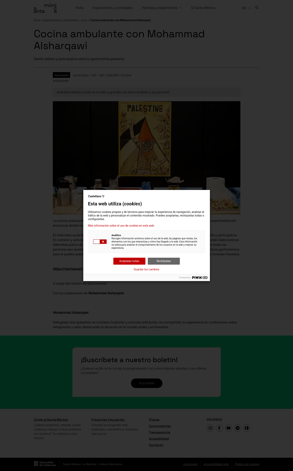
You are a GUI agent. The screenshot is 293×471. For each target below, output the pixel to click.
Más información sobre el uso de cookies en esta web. (121, 225)
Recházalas (164, 261)
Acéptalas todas (129, 261)
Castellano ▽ (96, 196)
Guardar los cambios (146, 269)
